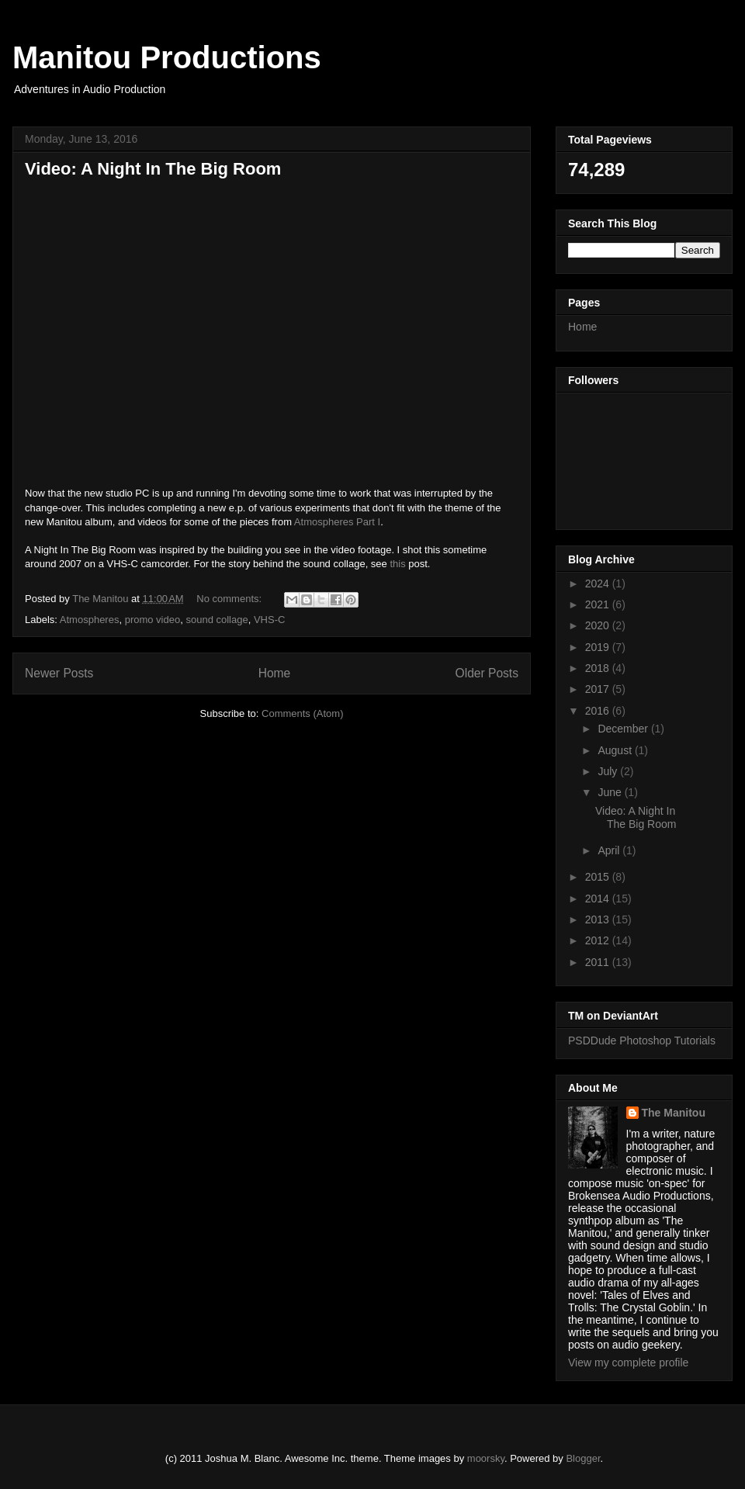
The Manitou (673, 1112)
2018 (598, 668)
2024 (598, 583)
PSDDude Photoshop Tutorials (642, 1040)
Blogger (583, 1458)
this (397, 564)
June (611, 792)
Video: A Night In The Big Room (153, 168)
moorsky (485, 1458)
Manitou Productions (166, 57)
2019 (598, 647)
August (616, 750)
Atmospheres (90, 619)
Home (274, 673)
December (624, 728)
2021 (598, 604)
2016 (598, 711)
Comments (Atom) (302, 713)
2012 (598, 940)
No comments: (230, 598)
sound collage (216, 619)
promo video (153, 619)
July (609, 771)
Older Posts (487, 673)
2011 (598, 962)
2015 (598, 877)
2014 (598, 898)
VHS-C (269, 619)
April (610, 850)
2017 (598, 689)
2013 (598, 919)
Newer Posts (59, 673)
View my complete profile (628, 1362)
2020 (598, 625)
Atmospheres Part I (337, 522)
